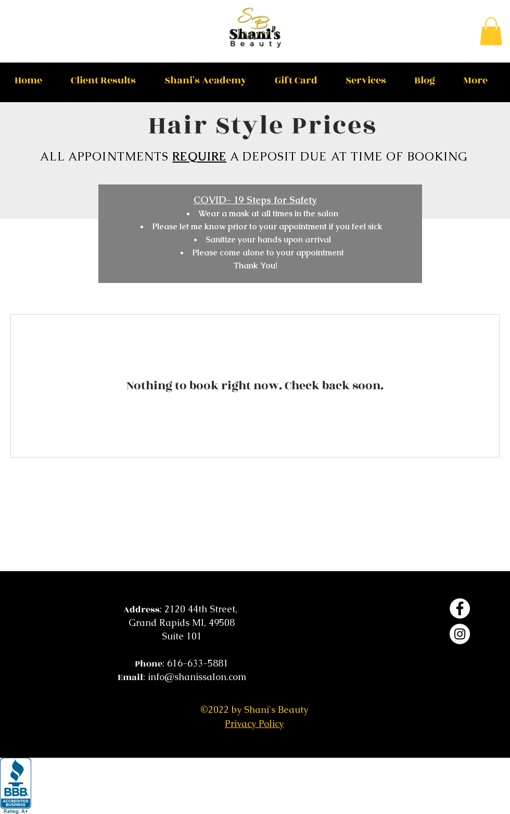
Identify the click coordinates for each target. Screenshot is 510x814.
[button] (491, 31)
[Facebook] (460, 608)
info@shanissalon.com (197, 677)
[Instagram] (460, 634)
